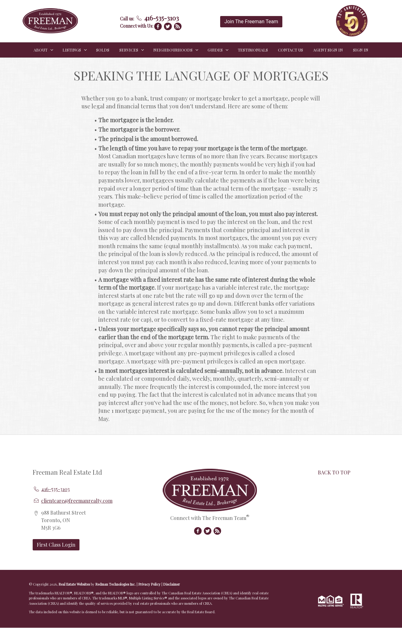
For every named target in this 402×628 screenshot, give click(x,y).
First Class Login (56, 544)
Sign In (360, 49)
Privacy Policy (149, 584)
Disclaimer (171, 584)
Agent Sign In (328, 49)
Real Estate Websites (75, 584)
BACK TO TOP (334, 472)
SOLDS (102, 49)
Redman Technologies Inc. (116, 584)
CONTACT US (290, 49)
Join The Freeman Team (251, 22)
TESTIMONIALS (253, 49)
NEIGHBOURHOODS (173, 49)
